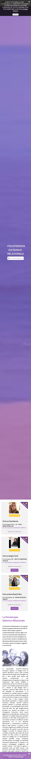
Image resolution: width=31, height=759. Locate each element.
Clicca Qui (19, 757)
